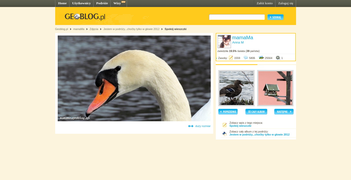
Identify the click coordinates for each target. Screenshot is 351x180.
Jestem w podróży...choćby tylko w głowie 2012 (131, 29)
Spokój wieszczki (175, 29)
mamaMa (78, 29)
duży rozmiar (203, 126)
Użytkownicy (81, 3)
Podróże (102, 3)
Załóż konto (265, 3)
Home (62, 3)
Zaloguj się (285, 3)
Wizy (117, 3)
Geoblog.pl (61, 29)
